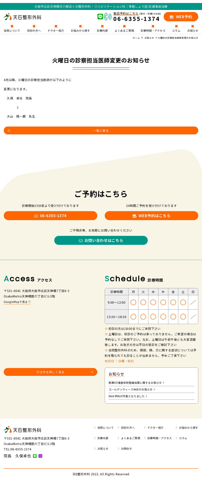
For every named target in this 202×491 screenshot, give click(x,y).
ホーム (127, 37)
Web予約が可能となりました (130, 404)
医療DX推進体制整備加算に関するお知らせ (140, 389)
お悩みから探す (80, 30)
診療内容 (102, 30)
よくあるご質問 (124, 30)
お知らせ (192, 30)
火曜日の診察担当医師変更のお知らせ (174, 37)
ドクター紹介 (56, 30)
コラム (176, 30)
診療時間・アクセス (153, 30)
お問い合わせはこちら (101, 245)
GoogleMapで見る (18, 307)
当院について (12, 30)
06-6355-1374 (50, 218)
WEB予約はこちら (151, 218)
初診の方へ (34, 30)
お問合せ (117, 456)
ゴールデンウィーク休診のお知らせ (135, 396)
